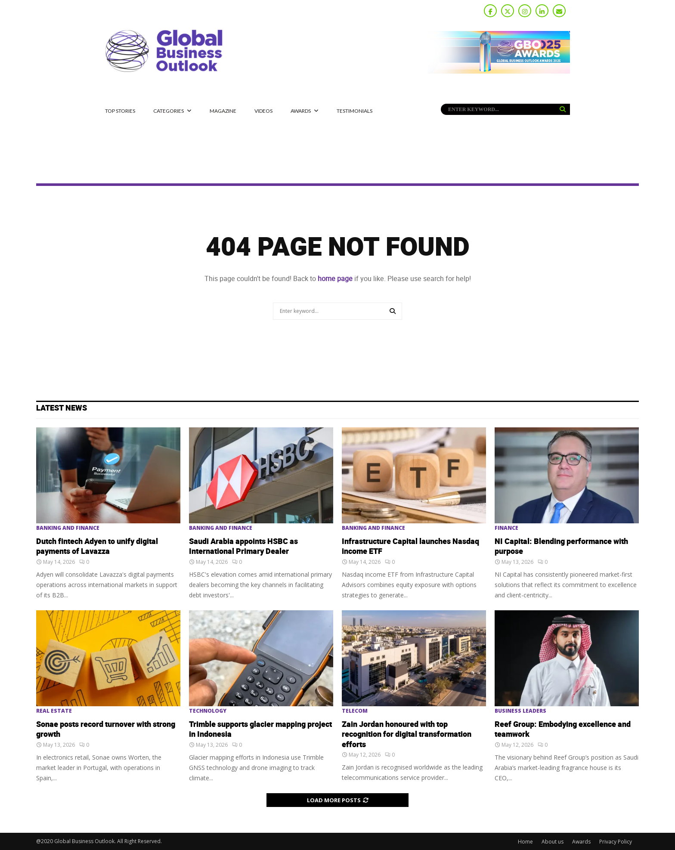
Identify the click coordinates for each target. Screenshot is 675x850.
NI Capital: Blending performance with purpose (561, 546)
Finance (506, 528)
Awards (301, 111)
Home (525, 841)
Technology (207, 711)
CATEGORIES (168, 111)
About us (553, 841)
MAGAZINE (223, 111)
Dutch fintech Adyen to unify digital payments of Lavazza (97, 546)
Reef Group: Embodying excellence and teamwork (563, 729)
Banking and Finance (67, 528)
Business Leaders (520, 711)
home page (335, 279)
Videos (263, 111)
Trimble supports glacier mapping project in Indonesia (260, 729)
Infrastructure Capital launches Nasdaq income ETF (410, 546)
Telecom (355, 711)
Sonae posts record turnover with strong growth (105, 729)
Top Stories (120, 111)
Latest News (61, 408)
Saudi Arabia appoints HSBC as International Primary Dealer (243, 546)
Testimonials (354, 111)
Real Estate (54, 711)
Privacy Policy (615, 841)
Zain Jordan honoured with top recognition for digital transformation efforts (406, 735)
